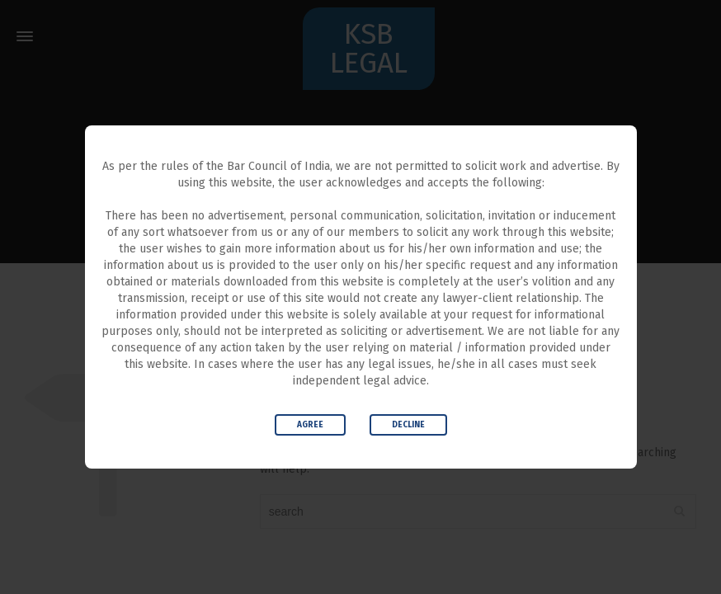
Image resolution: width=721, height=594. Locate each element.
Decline (408, 425)
